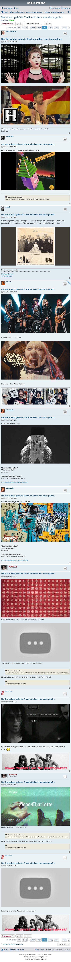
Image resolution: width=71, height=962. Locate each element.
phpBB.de (44, 957)
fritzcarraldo (10, 410)
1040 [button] (39, 27)
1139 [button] (64, 27)
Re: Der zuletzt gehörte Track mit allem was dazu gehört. (31, 39)
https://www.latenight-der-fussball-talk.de (14, 482)
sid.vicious (8, 691)
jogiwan (11, 20)
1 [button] (26, 27)
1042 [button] (51, 27)
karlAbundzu (10, 136)
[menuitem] (16, 8)
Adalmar (8, 282)
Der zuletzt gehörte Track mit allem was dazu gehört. (32, 17)
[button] (19, 27)
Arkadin (7, 207)
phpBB (29, 954)
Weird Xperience (6, 276)
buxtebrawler (13, 566)
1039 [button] (33, 27)
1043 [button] (57, 27)
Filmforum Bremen (7, 274)
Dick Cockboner (11, 31)
